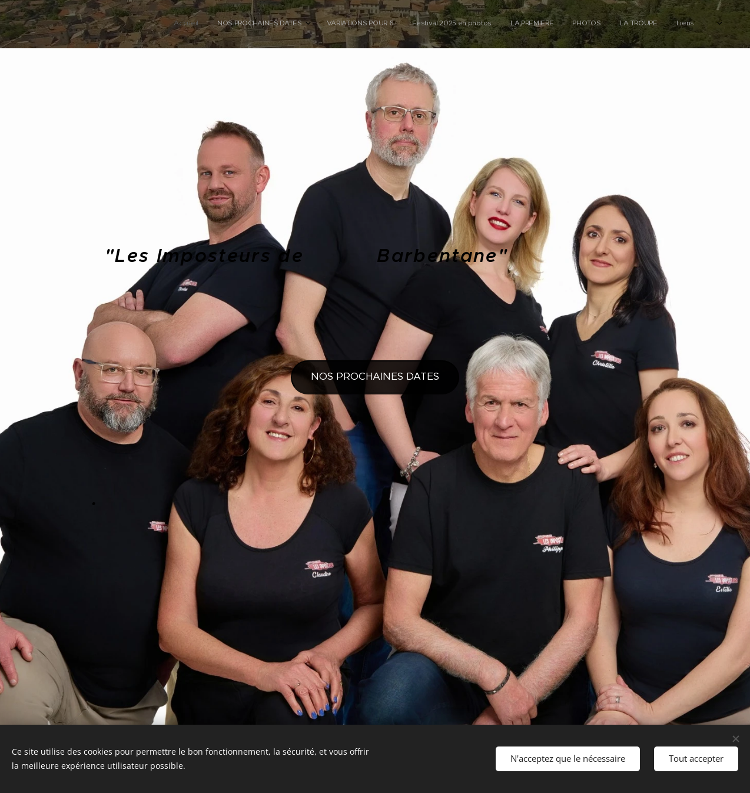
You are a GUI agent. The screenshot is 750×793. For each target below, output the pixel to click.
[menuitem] (573, 24)
